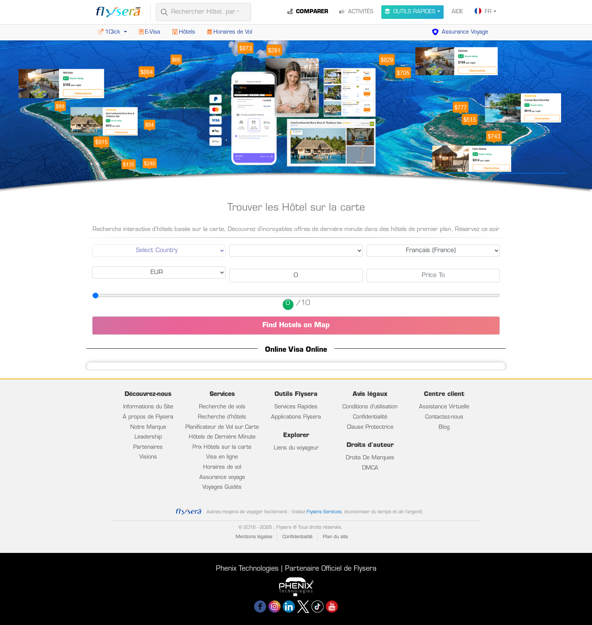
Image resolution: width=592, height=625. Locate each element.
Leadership (148, 437)
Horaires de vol (222, 467)
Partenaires (148, 447)
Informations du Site (148, 407)
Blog (444, 427)
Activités (356, 12)
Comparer (307, 12)
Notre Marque (148, 427)
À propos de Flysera (148, 417)
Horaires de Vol (229, 32)
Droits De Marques (370, 458)
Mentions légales (254, 537)
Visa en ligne (222, 457)
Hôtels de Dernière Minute (222, 437)
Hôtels (183, 32)
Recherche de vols (222, 407)
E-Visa (149, 32)
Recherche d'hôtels (222, 417)
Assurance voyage (222, 477)
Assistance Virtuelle (444, 407)
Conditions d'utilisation (370, 407)
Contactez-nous (444, 417)
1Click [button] (110, 32)
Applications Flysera (296, 417)
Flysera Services (324, 512)
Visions (148, 457)
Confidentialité (370, 417)
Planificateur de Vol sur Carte (222, 427)
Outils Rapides (410, 12)
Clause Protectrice (370, 427)
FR (483, 11)
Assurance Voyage (460, 32)
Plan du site (335, 537)
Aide (457, 12)
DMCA (370, 468)
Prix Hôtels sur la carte (222, 447)
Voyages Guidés (222, 487)
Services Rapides (296, 407)
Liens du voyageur (296, 448)
